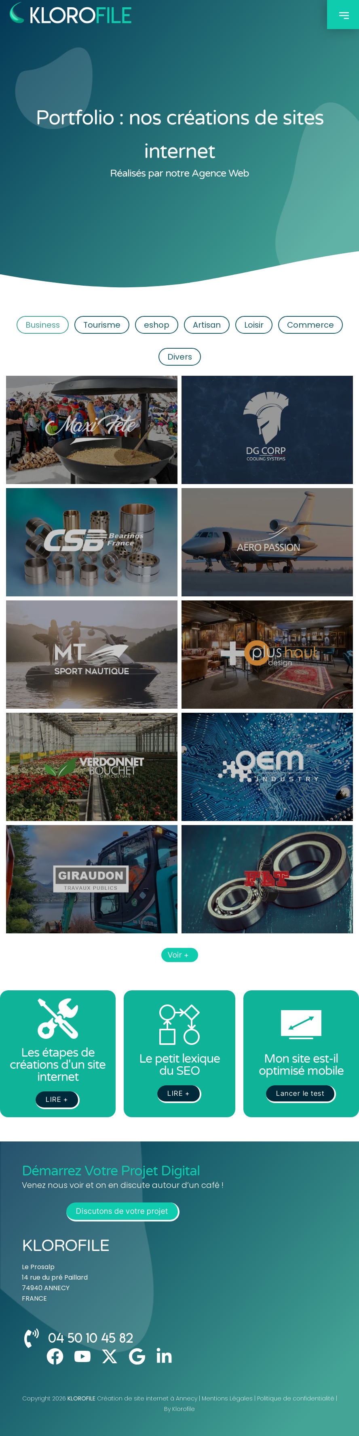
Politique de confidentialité (295, 1398)
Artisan (208, 325)
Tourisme (99, 325)
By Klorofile (179, 1409)
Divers (179, 356)
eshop (156, 325)
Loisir (257, 325)
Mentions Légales (227, 1398)
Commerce (315, 325)
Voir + (180, 955)
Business (37, 325)
